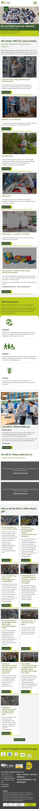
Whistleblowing (21, 782)
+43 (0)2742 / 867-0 (9, 778)
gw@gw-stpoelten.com (5, 785)
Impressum (26, 775)
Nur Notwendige (17, 804)
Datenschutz (33, 775)
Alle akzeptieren (29, 804)
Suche (34, 780)
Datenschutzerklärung (18, 800)
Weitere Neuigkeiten (19, 740)
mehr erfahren (6, 448)
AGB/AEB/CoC (21, 777)
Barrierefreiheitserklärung (24, 780)
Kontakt (19, 775)
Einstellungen (7, 804)
